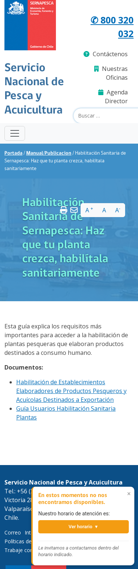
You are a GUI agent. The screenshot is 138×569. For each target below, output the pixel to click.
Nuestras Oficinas (111, 73)
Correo (12, 532)
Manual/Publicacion (48, 153)
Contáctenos (106, 54)
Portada (13, 153)
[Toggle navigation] (14, 133)
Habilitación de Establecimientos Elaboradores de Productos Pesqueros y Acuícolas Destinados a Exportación (71, 391)
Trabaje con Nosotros (30, 550)
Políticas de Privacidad (30, 541)
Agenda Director (113, 96)
